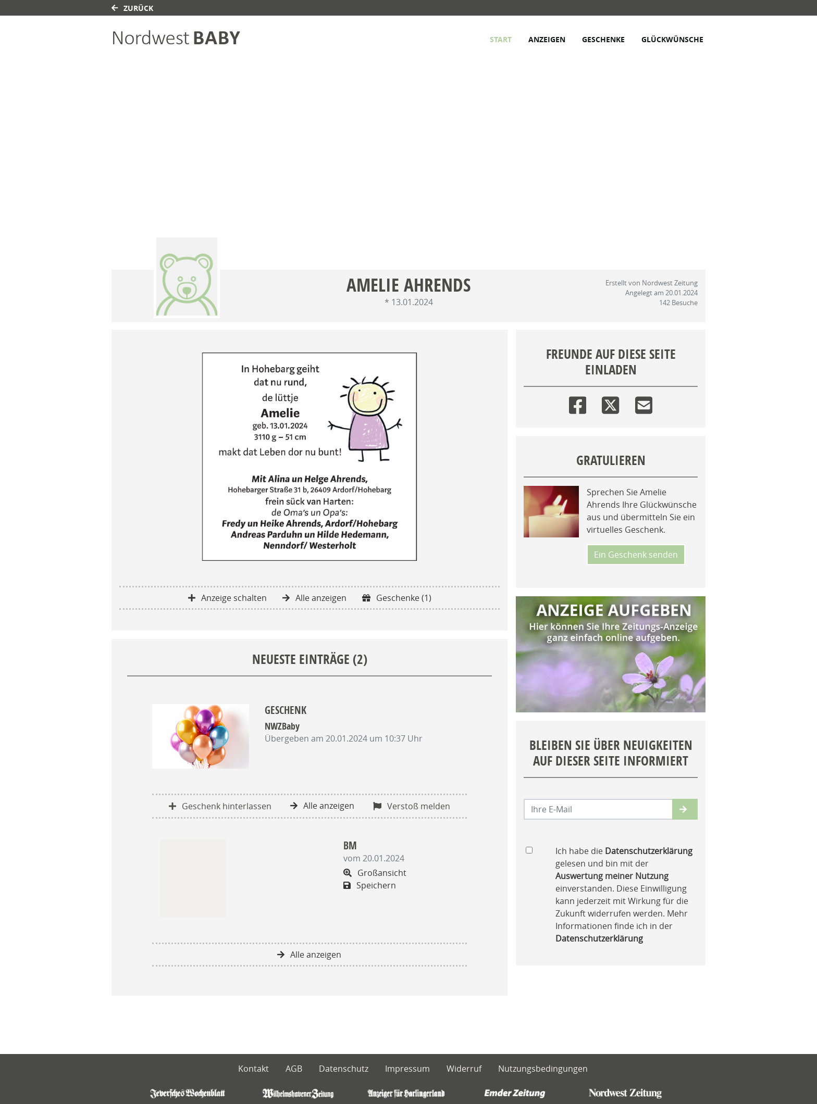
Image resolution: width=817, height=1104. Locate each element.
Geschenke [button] (603, 39)
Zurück (132, 8)
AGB (294, 1068)
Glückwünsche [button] (672, 39)
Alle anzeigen (314, 598)
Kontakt (253, 1068)
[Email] (643, 403)
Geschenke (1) (396, 598)
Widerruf (464, 1068)
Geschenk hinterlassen (220, 806)
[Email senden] (598, 809)
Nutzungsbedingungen (543, 1068)
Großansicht (374, 873)
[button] (685, 809)
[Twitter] (610, 403)
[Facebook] (577, 403)
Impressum (407, 1068)
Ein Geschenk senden (636, 554)
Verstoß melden (411, 806)
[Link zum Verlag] (201, 39)
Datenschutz (343, 1068)
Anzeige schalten (227, 598)
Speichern (369, 885)
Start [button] (501, 39)
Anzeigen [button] (546, 39)
